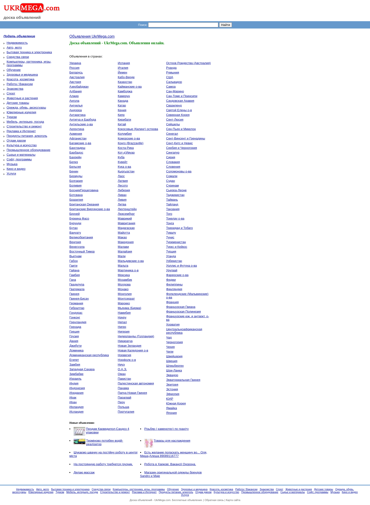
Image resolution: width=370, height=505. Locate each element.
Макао (122, 237)
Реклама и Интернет (21, 131)
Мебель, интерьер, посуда (25, 121)
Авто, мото (14, 47)
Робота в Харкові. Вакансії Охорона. (170, 464)
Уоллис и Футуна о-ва (181, 265)
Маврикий (125, 218)
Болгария (76, 181)
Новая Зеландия (129, 345)
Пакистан (124, 378)
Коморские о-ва (129, 138)
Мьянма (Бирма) (129, 308)
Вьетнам (75, 256)
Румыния (172, 72)
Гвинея (74, 294)
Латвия (123, 181)
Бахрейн (75, 157)
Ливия (122, 199)
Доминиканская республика (89, 355)
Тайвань (172, 199)
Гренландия (77, 322)
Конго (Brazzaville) (130, 143)
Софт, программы (19, 159)
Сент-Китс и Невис (179, 143)
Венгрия (75, 242)
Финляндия (174, 289)
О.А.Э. (122, 369)
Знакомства (15, 88)
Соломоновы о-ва (178, 171)
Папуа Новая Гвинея (132, 393)
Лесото (123, 185)
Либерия (124, 190)
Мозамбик (125, 279)
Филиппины (174, 284)
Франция (172, 302)
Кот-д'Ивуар (126, 152)
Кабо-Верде (126, 77)
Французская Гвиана (180, 307)
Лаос (121, 176)
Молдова (124, 284)
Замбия (74, 364)
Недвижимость (17, 43)
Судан (170, 181)
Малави (123, 246)
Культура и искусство (22, 145)
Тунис (170, 237)
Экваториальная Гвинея (183, 380)
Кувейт (122, 162)
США (169, 77)
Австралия (76, 77)
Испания (124, 63)
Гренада (75, 327)
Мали (122, 256)
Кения (122, 110)
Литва (122, 204)
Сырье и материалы (21, 154)
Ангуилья (76, 105)
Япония (171, 413)
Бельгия (75, 166)
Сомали (171, 176)
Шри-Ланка (174, 370)
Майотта (124, 232)
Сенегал (172, 133)
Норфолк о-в (127, 360)
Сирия (170, 157)
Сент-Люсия (174, 119)
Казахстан (125, 82)
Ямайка (171, 408)
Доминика (76, 350)
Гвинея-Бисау (79, 298)
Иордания (76, 393)
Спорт (11, 93)
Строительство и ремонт (24, 126)
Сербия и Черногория (181, 148)
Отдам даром (16, 140)
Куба (121, 157)
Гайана (74, 270)
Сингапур (172, 152)
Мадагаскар (126, 228)
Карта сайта (233, 500)
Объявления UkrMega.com (92, 36)
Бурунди (75, 223)
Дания (73, 341)
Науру (122, 317)
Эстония (172, 389)
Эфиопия (172, 394)
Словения (173, 166)
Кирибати (124, 119)
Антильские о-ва (81, 124)
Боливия (75, 185)
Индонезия (77, 388)
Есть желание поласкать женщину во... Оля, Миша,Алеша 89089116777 (173, 454)
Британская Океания (84, 204)
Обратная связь (214, 500)
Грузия (74, 336)
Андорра (75, 110)
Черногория (174, 342)
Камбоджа (125, 91)
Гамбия (74, 275)
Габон (73, 261)
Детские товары (18, 103)
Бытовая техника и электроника (29, 52)
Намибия (124, 312)
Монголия (125, 294)
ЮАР (169, 398)
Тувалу (171, 232)
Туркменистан (176, 242)
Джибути (75, 345)
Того (169, 214)
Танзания (172, 209)
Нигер (122, 327)
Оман (122, 374)
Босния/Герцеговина (83, 190)
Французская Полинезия (183, 311)
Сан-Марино (175, 91)
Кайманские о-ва (130, 86)
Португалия (126, 411)
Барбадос (76, 152)
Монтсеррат (126, 298)
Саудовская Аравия (180, 100)
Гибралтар (76, 308)
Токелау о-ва (175, 218)
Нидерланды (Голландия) (136, 336)
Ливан (122, 195)
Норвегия (124, 355)
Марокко (124, 303)
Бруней (74, 214)
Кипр (121, 115)
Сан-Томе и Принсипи (181, 96)
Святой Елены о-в (179, 110)
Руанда (171, 67)
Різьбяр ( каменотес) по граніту (166, 429)
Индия (73, 383)
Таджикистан (175, 195)
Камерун (124, 96)
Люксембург (126, 214)
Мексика (124, 275)
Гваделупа (76, 284)
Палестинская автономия (136, 383)
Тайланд (172, 204)
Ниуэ (121, 364)
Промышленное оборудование (28, 150)
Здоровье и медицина (22, 74)
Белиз (73, 162)
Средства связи (18, 57)
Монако (123, 289)
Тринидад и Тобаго (179, 228)
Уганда (171, 256)
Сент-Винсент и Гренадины (185, 138)
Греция (74, 331)
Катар (122, 105)
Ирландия (76, 407)
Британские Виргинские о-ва (89, 209)
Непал (122, 322)
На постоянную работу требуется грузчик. (103, 464)
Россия (74, 67)
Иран (73, 402)
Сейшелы (173, 124)
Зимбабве (76, 374)
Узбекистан (174, 261)
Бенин (73, 171)
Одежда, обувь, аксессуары (26, 107)
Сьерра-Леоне (176, 190)
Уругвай (171, 270)
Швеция (171, 361)
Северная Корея (177, 115)
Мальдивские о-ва (131, 261)
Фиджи (171, 279)
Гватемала (76, 289)
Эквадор (172, 375)
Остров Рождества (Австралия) (188, 63)
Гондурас (75, 312)
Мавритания (126, 223)
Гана (72, 279)
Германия (76, 303)
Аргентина (76, 129)
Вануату (75, 232)
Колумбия (125, 133)
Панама (123, 388)
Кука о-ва (124, 166)
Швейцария (174, 356)
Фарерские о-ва (177, 275)
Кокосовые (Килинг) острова (138, 129)
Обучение (14, 70)
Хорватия (173, 324)
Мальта (123, 265)
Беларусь (76, 72)
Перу (121, 402)
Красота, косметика (20, 79)
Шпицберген (175, 365)
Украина (75, 63)
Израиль (75, 378)
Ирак (72, 397)
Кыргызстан (126, 171)
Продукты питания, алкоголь (27, 136)
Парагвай (124, 397)
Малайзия (125, 251)
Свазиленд (174, 105)
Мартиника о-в (128, 270)
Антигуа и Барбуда (82, 119)
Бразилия (76, 199)
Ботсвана (76, 195)
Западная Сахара (82, 369)
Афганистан (77, 138)
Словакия (173, 162)
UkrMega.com (162, 500)
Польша (123, 407)
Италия (123, 67)
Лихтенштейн (127, 209)
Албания (75, 91)
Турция (171, 251)
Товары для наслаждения (172, 440)
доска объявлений (22, 17)
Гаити (73, 265)
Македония (126, 242)
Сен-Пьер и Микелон (181, 129)
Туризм (12, 117)
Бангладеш (77, 148)
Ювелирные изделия (21, 112)
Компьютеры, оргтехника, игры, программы (139, 489)
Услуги (11, 173)
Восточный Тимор (82, 251)
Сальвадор (174, 82)
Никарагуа (125, 341)
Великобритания (81, 237)
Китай (122, 124)
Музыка (12, 164)
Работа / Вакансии (20, 84)
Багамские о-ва (80, 143)
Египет (74, 360)
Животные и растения (22, 98)
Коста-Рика (126, 148)
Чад (169, 337)
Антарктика (77, 115)
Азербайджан (78, 86)
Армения (75, 133)
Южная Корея (176, 403)
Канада (123, 100)
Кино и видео (16, 169)
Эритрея (172, 384)
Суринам (172, 185)
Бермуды (75, 176)
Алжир (74, 96)
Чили (169, 351)
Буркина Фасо (79, 218)
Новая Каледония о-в (133, 350)
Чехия (170, 347)
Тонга (170, 223)
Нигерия (124, 331)
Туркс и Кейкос (176, 246)
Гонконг (74, 317)
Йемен (122, 72)
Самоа (171, 86)
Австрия (75, 82)
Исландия (76, 411)
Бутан (73, 228)
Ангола (74, 100)
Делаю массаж (84, 472)
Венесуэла (76, 246)
